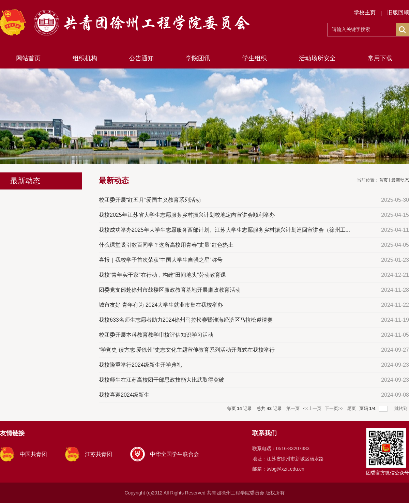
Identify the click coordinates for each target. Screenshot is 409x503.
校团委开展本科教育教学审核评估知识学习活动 (156, 335)
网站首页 (28, 58)
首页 (383, 180)
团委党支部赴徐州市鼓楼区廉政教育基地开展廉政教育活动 (170, 290)
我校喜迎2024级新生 (124, 395)
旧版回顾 (398, 12)
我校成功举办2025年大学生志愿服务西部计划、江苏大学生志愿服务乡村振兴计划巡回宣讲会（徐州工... (224, 230)
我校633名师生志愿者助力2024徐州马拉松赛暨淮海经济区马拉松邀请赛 (186, 320)
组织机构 (85, 58)
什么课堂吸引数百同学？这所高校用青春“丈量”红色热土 (166, 245)
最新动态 (400, 180)
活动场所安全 (317, 58)
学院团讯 (198, 58)
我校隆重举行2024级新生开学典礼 (140, 365)
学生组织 (254, 58)
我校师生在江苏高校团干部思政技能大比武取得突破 (161, 380)
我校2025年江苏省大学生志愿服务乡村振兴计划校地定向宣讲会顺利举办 (187, 215)
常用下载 (380, 58)
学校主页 (365, 12)
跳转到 (401, 408)
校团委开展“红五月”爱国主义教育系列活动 (150, 200)
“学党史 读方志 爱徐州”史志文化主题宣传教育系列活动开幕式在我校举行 (187, 350)
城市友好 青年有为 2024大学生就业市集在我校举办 (161, 305)
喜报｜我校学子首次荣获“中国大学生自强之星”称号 (161, 260)
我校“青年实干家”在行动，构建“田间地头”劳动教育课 (162, 275)
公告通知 (141, 58)
